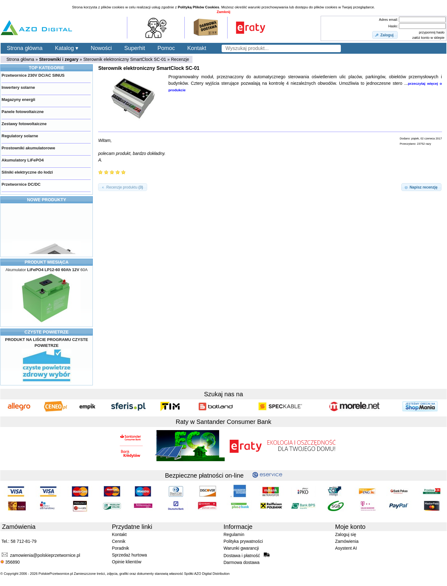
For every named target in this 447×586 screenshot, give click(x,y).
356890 (10, 562)
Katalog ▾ (66, 48)
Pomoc (166, 48)
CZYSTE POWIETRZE (47, 331)
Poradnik (120, 548)
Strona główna (25, 48)
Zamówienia (347, 541)
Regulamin (234, 534)
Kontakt (196, 48)
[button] (385, 35)
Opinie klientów (127, 561)
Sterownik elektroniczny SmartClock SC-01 (124, 59)
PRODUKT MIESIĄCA (47, 262)
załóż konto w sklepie (428, 37)
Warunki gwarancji (241, 548)
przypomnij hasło (432, 32)
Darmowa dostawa (242, 562)
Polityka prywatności (243, 541)
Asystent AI (346, 548)
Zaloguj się (345, 534)
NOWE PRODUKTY (46, 199)
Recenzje (180, 59)
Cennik (119, 541)
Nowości (101, 48)
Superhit (134, 48)
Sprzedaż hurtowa (129, 554)
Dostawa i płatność (247, 555)
